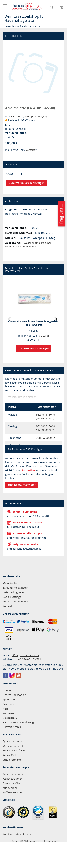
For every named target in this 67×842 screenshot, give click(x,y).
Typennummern (12, 741)
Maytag (42, 116)
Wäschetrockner (12, 778)
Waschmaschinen (13, 774)
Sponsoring (9, 699)
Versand (30, 149)
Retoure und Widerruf (16, 601)
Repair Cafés (10, 755)
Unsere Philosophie (14, 695)
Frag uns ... (61, 214)
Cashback (8, 704)
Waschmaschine (15, 246)
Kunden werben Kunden (17, 834)
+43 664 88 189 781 (28, 659)
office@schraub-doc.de (25, 655)
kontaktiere (29, 470)
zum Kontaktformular (21, 485)
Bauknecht (17, 116)
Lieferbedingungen (14, 592)
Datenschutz (10, 717)
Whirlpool (31, 116)
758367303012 (45, 437)
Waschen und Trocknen (38, 243)
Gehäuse (31, 246)
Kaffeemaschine (12, 792)
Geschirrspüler (11, 783)
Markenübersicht (13, 746)
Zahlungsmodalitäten (15, 587)
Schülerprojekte (12, 759)
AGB (5, 708)
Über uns (8, 690)
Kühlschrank (10, 787)
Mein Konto (10, 583)
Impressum (9, 713)
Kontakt (7, 606)
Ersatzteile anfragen (14, 750)
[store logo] (27, 7)
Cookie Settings (12, 597)
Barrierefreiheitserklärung (18, 722)
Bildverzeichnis (12, 727)
